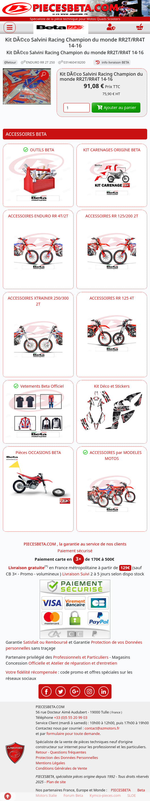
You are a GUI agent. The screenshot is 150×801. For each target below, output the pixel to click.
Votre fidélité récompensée (31, 672)
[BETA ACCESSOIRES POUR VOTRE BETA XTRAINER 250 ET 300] (38, 339)
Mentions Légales (50, 763)
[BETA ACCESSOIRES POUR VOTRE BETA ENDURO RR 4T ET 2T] (38, 251)
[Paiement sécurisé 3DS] (75, 609)
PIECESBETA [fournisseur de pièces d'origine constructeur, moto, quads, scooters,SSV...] (121, 790)
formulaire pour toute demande (73, 733)
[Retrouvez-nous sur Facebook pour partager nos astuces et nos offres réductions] (46, 690)
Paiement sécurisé (75, 550)
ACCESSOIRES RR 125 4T (111, 298)
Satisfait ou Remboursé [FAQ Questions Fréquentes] (45, 642)
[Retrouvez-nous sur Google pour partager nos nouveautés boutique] (75, 690)
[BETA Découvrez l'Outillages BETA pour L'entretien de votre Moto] (38, 177)
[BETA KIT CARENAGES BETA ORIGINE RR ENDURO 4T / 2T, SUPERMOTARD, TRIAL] (112, 177)
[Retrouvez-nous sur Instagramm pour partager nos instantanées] (89, 690)
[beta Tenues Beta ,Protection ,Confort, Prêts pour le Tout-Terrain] (38, 413)
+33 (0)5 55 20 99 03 (70, 717)
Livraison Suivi (75, 574)
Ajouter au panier (116, 107)
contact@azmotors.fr (102, 728)
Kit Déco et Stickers (111, 386)
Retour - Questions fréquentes (61, 752)
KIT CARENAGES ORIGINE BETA (111, 149)
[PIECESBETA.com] (60, 27)
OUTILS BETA (38, 149)
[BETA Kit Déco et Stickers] (112, 410)
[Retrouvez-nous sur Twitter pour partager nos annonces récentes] (60, 690)
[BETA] (112, 493)
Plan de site (56, 782)
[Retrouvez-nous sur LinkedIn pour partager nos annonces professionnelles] (103, 690)
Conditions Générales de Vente (61, 768)
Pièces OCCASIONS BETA (38, 452)
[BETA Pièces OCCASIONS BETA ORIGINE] (38, 479)
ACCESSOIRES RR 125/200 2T (111, 216)
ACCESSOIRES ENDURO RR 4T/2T (38, 216)
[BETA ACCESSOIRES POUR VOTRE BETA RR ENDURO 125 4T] (112, 333)
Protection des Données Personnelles (67, 757)
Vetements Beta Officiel (38, 386)
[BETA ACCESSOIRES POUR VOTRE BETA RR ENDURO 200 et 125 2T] (112, 251)
